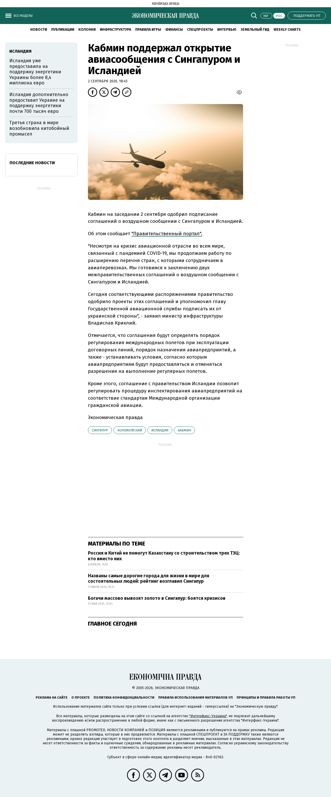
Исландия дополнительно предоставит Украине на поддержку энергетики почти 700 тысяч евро (38, 103)
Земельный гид (254, 29)
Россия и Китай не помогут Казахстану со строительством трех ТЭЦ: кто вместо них (164, 556)
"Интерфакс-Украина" (208, 716)
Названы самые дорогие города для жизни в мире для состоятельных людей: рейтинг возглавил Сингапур (148, 578)
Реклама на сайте (51, 697)
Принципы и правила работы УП (266, 697)
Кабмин (184, 430)
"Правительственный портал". (166, 233)
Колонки (87, 29)
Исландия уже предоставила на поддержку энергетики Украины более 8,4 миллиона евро (35, 72)
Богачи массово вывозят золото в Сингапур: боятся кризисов (156, 598)
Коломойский (129, 430)
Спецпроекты (200, 29)
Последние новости (32, 162)
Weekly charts (287, 29)
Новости (38, 29)
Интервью (226, 29)
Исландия (159, 430)
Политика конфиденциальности (124, 697)
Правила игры (148, 29)
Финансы (174, 29)
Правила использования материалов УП (195, 697)
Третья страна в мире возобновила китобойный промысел (39, 128)
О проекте (80, 697)
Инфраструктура (115, 29)
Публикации (62, 29)
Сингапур (100, 430)
